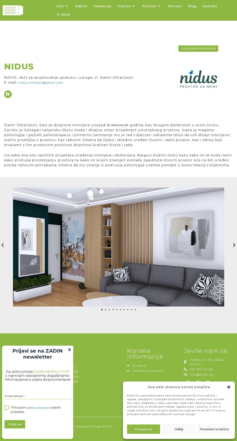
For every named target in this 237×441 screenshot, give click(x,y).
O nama (64, 14)
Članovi (127, 6)
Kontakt (210, 6)
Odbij (179, 429)
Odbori (81, 6)
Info (63, 6)
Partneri (152, 6)
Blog (192, 6)
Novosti (175, 6)
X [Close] (69, 350)
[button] (229, 387)
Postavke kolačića (214, 429)
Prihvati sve (143, 429)
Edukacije (103, 6)
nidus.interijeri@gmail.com (44, 82)
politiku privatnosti (40, 409)
